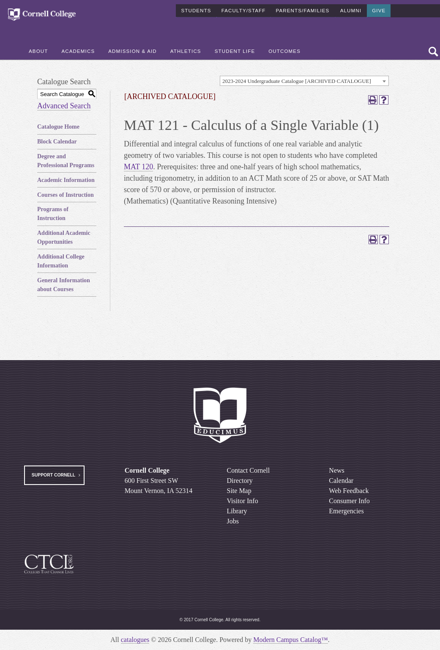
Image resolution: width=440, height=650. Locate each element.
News (336, 470)
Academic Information (66, 180)
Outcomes (284, 51)
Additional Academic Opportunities (63, 237)
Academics (78, 51)
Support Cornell (53, 475)
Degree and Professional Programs (65, 160)
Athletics (185, 51)
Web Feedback (349, 490)
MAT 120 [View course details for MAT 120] (138, 166)
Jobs (233, 521)
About (38, 51)
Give (378, 10)
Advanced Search (63, 106)
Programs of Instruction (52, 213)
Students (196, 10)
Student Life (235, 51)
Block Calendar (57, 141)
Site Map (239, 490)
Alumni (350, 10)
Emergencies (346, 511)
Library (237, 511)
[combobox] (304, 81)
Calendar (341, 480)
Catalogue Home (58, 127)
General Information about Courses (63, 284)
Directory (240, 480)
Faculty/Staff (243, 10)
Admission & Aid (132, 51)
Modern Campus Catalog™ (290, 639)
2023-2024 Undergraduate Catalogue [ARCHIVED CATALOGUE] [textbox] (296, 81)
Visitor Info (242, 500)
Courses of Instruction (65, 195)
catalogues (135, 639)
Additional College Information (61, 261)
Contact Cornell (248, 470)
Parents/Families (302, 10)
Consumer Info (349, 500)
